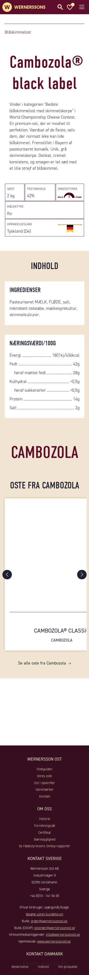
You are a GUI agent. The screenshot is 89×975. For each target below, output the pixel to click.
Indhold (43, 966)
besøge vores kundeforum (44, 914)
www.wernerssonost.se (54, 941)
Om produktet (67, 966)
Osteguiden (44, 769)
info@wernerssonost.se (63, 934)
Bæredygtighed (44, 839)
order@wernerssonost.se (49, 921)
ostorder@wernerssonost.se (54, 928)
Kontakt (44, 796)
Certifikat (44, 832)
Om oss (44, 809)
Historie (44, 818)
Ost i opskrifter (44, 782)
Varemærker (45, 789)
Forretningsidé (44, 825)
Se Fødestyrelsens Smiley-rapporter (44, 846)
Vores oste (44, 776)
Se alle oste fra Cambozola (42, 663)
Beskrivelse (20, 966)
